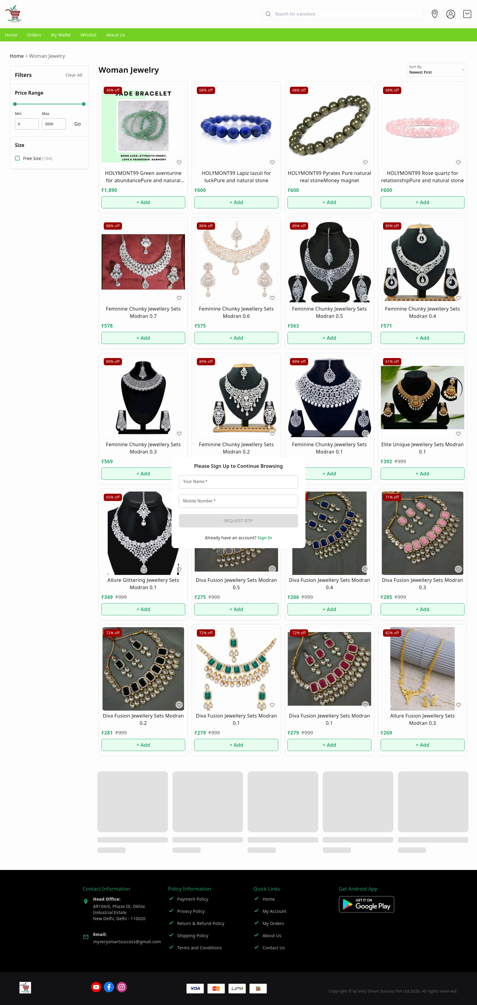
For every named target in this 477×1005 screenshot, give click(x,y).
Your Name (192, 475)
